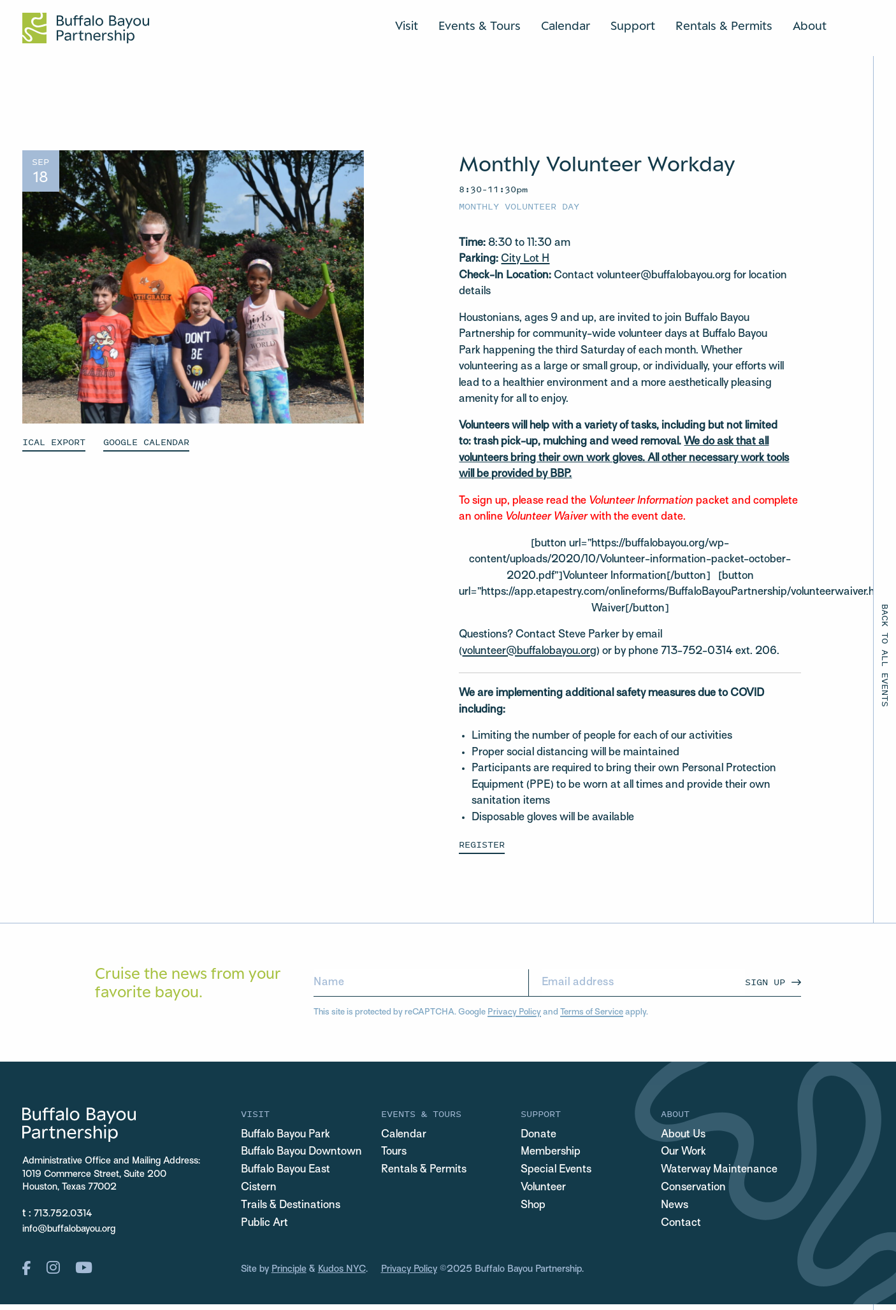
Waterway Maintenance (719, 1170)
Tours (394, 1152)
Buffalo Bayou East (285, 1170)
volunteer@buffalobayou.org (529, 651)
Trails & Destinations (290, 1205)
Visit (406, 25)
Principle (289, 1269)
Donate (538, 1135)
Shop (533, 1205)
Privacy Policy (514, 1012)
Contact (681, 1223)
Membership (551, 1152)
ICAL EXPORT (53, 441)
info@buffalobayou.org (68, 1229)
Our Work (683, 1152)
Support (633, 25)
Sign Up (765, 981)
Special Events (556, 1170)
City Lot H (525, 259)
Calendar (565, 25)
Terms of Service (591, 1012)
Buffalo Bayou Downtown (301, 1152)
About (810, 25)
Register (482, 844)
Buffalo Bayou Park (285, 1135)
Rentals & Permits (724, 25)
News (674, 1205)
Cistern (259, 1188)
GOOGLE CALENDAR (146, 441)
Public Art (264, 1223)
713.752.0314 (63, 1213)
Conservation (693, 1188)
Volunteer (543, 1188)
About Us (683, 1135)
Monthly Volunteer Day (519, 206)
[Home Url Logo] (85, 28)
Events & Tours (479, 25)
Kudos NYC (342, 1269)
